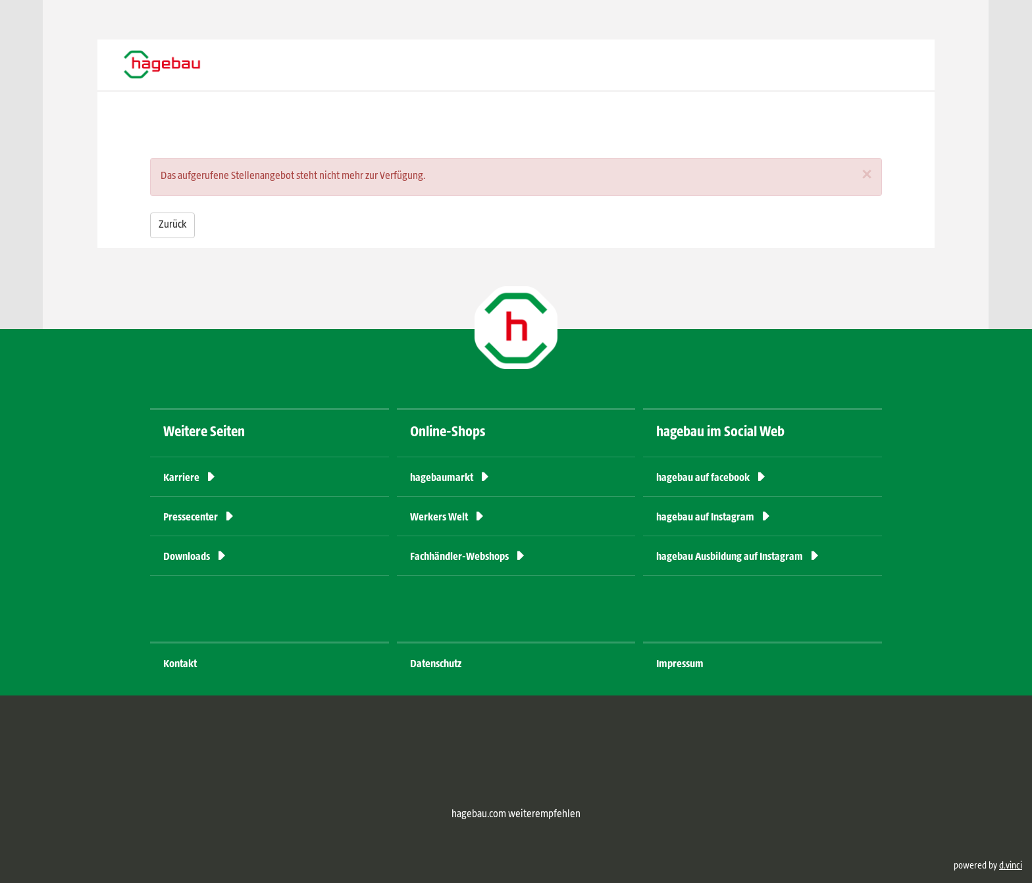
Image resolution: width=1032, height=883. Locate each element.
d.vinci (1010, 866)
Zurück (172, 225)
